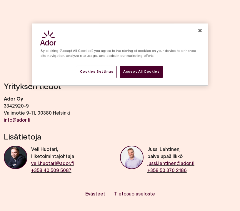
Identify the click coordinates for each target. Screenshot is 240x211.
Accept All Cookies (141, 71)
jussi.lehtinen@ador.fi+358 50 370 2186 (170, 167)
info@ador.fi (17, 119)
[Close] (200, 30)
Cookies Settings (97, 71)
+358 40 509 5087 (51, 170)
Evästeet (95, 193)
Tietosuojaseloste (134, 193)
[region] (120, 54)
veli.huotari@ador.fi (52, 163)
